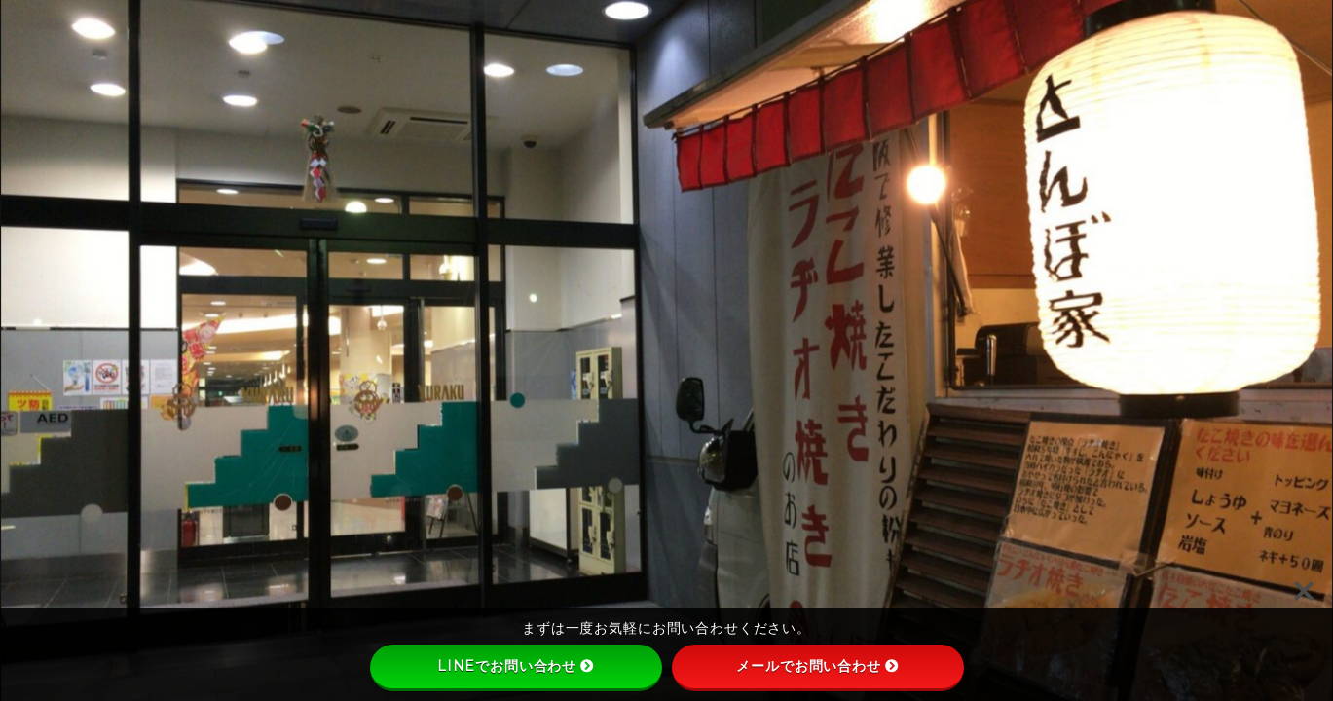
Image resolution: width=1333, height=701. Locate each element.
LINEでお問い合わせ (515, 666)
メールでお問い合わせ (817, 666)
